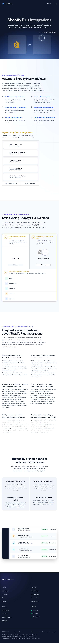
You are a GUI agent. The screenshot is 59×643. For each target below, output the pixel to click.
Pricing (4, 601)
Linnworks (41, 631)
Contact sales (30, 183)
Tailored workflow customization (44, 117)
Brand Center (34, 601)
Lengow (47, 631)
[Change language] (49, 3)
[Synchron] (7, 4)
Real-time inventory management (15, 107)
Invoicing (4, 620)
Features (4, 598)
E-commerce (5, 610)
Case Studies (34, 591)
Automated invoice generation (43, 107)
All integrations (11, 183)
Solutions (4, 606)
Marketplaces (5, 613)
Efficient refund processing (13, 117)
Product (4, 587)
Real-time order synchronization (15, 97)
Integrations (5, 591)
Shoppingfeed (54, 631)
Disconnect (16, 265)
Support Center (35, 598)
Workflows (5, 594)
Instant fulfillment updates (42, 97)
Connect (43, 265)
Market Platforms (6, 617)
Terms (23, 631)
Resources (34, 587)
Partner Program (35, 594)
